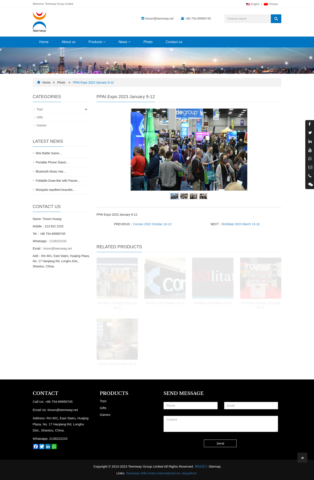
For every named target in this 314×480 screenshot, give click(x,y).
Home (44, 42)
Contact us (174, 42)
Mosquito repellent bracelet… (55, 189)
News (124, 42)
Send (220, 443)
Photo (148, 42)
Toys (40, 109)
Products (97, 42)
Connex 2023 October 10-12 (117, 364)
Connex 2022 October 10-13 (152, 224)
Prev (136, 149)
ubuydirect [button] (189, 473)
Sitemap (215, 466)
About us (68, 42)
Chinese (271, 4)
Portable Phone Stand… (52, 162)
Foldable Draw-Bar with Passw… (58, 180)
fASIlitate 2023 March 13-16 (241, 224)
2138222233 (58, 241)
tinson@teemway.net (159, 18)
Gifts (40, 117)
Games (41, 125)
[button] (104, 42)
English (252, 4)
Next (241, 149)
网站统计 (201, 466)
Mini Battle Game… (49, 153)
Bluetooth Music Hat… (51, 171)
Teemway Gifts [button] (136, 473)
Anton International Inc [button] (164, 473)
